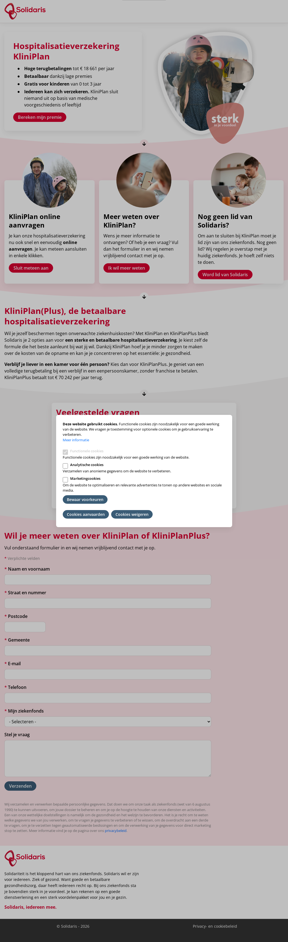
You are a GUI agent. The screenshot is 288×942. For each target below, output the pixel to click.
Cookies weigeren (132, 514)
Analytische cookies (86, 464)
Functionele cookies (86, 450)
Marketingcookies (85, 478)
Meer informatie (76, 439)
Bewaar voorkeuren (85, 499)
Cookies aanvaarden (86, 514)
